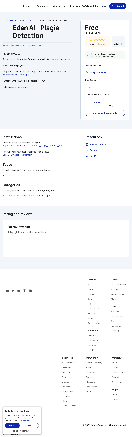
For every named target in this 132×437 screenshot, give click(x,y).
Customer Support (42, 195)
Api (4, 175)
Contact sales (89, 6)
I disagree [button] (29, 425)
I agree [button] (12, 425)
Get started (118, 6)
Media (27, 195)
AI (3, 195)
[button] (22, 431)
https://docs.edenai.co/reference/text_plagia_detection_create (34, 145)
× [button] (38, 409)
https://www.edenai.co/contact (17, 154)
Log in (103, 6)
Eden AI (97, 102)
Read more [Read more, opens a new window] (27, 420)
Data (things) (14, 195)
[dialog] (22, 420)
